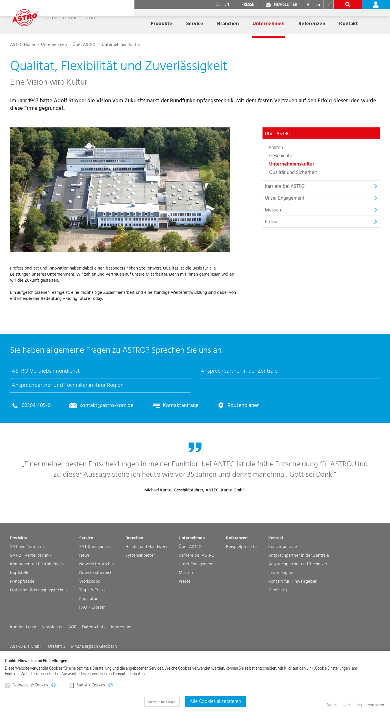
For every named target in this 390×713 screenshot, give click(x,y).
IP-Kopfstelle (22, 606)
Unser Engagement (196, 588)
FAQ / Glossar (92, 632)
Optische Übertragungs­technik (39, 614)
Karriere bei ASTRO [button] (285, 186)
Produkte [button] (142, 21)
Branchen (134, 562)
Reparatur (88, 623)
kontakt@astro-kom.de (101, 417)
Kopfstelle (19, 597)
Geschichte (280, 155)
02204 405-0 (35, 417)
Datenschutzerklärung (348, 705)
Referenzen (277, 21)
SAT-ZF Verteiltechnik (30, 580)
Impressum (376, 705)
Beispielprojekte (241, 571)
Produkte (18, 562)
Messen (186, 597)
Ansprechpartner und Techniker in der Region (297, 592)
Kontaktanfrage (171, 417)
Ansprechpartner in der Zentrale (298, 580)
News (84, 580)
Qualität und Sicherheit (293, 172)
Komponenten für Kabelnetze (38, 588)
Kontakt (276, 562)
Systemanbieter (140, 580)
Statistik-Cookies (87, 685)
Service (86, 562)
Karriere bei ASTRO (197, 580)
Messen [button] (273, 209)
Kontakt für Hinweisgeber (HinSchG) (292, 610)
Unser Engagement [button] (284, 198)
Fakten (276, 147)
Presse (271, 221)
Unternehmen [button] (238, 21)
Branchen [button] (202, 21)
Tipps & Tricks (92, 614)
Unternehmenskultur (121, 44)
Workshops (89, 606)
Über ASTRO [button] (278, 133)
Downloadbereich (95, 597)
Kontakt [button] (310, 21)
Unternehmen (54, 44)
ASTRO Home (23, 44)
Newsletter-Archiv (96, 588)
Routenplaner (232, 417)
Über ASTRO (190, 571)
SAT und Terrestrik (27, 571)
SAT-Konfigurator (95, 571)
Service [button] (172, 21)
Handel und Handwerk (146, 571)
